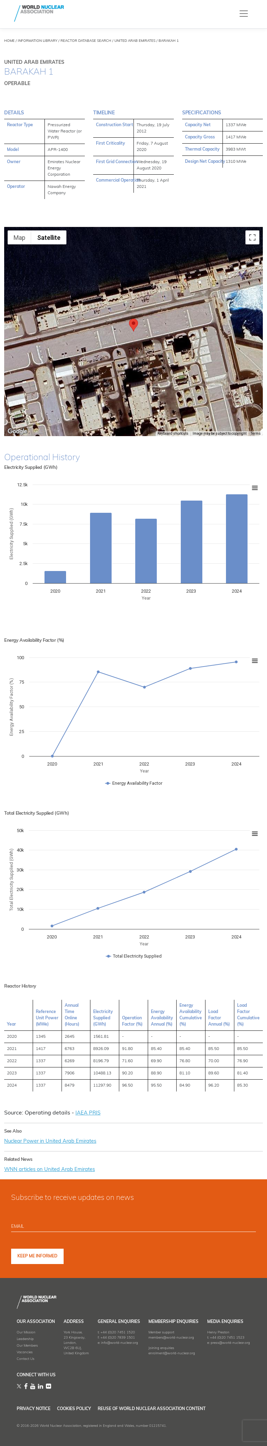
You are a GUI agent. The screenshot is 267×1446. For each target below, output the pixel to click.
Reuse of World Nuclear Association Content (175, 1409)
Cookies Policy (86, 1409)
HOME (9, 41)
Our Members (27, 1346)
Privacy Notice (33, 1409)
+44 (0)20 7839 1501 (117, 1338)
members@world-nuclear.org (171, 1338)
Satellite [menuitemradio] (48, 237)
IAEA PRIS (88, 1113)
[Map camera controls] (252, 396)
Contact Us (25, 1359)
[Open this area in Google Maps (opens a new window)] (17, 431)
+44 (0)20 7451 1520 (117, 1332)
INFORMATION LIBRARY (37, 41)
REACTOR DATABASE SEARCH (85, 41)
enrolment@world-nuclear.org (171, 1353)
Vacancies (25, 1352)
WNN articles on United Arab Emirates (54, 1169)
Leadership (25, 1339)
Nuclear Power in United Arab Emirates (55, 1141)
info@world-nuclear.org (119, 1343)
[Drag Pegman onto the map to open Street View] (252, 421)
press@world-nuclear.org (230, 1343)
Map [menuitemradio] (19, 237)
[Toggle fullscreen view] (252, 237)
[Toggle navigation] (243, 13)
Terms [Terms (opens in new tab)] (256, 433)
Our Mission (26, 1332)
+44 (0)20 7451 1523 (227, 1338)
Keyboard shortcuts (172, 433)
